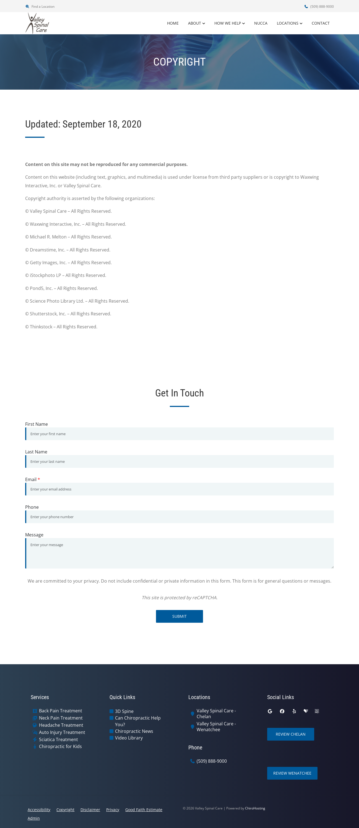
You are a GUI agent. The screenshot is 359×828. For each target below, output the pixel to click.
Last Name (36, 452)
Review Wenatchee (292, 773)
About (194, 23)
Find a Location (39, 6)
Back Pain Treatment (60, 711)
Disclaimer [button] (90, 809)
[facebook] (282, 711)
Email (32, 479)
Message (34, 535)
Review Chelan (291, 734)
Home (173, 23)
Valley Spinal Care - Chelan (216, 714)
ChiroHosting (255, 808)
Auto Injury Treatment (62, 732)
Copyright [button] (65, 809)
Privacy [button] (112, 809)
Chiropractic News (134, 731)
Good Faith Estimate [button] (143, 809)
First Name (36, 424)
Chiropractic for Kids (60, 746)
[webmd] (317, 711)
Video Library (129, 738)
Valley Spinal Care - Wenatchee (216, 727)
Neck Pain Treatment (61, 718)
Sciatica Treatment (58, 740)
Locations (287, 23)
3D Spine (124, 711)
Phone (32, 507)
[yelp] (294, 711)
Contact (321, 23)
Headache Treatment (61, 725)
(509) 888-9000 (319, 6)
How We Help (227, 23)
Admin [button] (34, 818)
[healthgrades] (306, 711)
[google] (270, 711)
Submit (179, 616)
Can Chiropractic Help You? (138, 721)
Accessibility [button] (39, 809)
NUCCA (260, 23)
